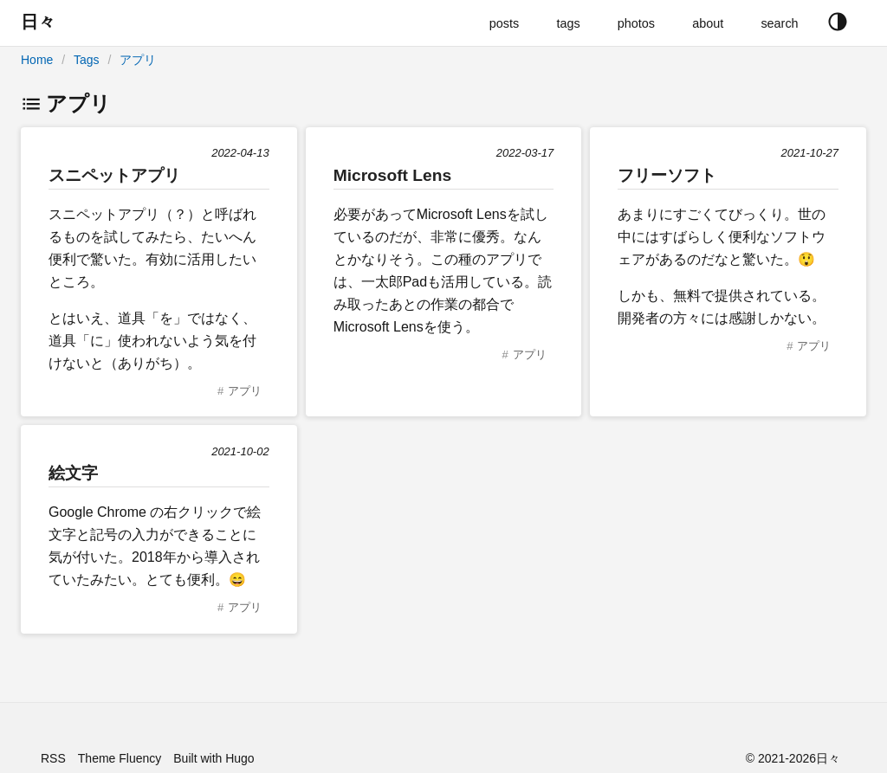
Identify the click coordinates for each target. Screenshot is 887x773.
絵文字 (73, 473)
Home (37, 60)
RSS (53, 758)
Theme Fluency (119, 758)
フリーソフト (667, 175)
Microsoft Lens (392, 175)
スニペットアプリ (114, 175)
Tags (87, 60)
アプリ (138, 60)
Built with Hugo (213, 758)
